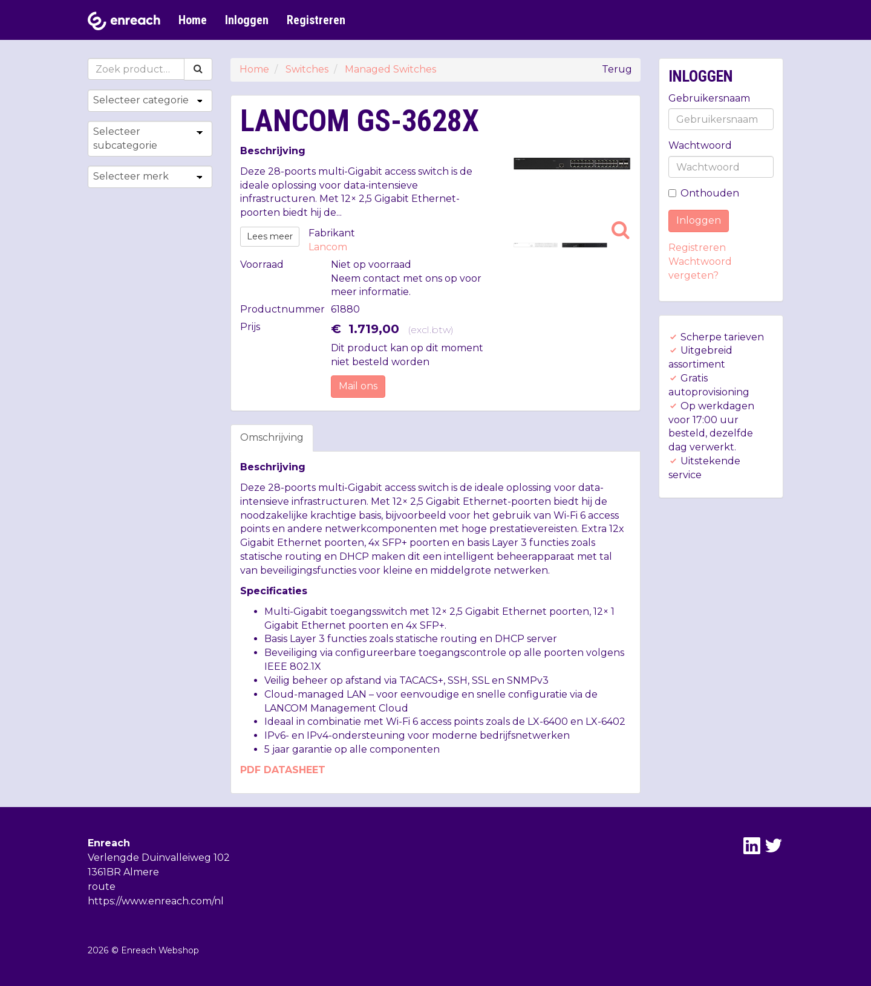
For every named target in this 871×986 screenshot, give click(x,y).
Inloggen (247, 20)
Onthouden (703, 193)
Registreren (316, 20)
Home (192, 20)
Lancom (327, 247)
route (102, 886)
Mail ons (358, 386)
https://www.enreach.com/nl (156, 901)
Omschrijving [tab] (272, 437)
